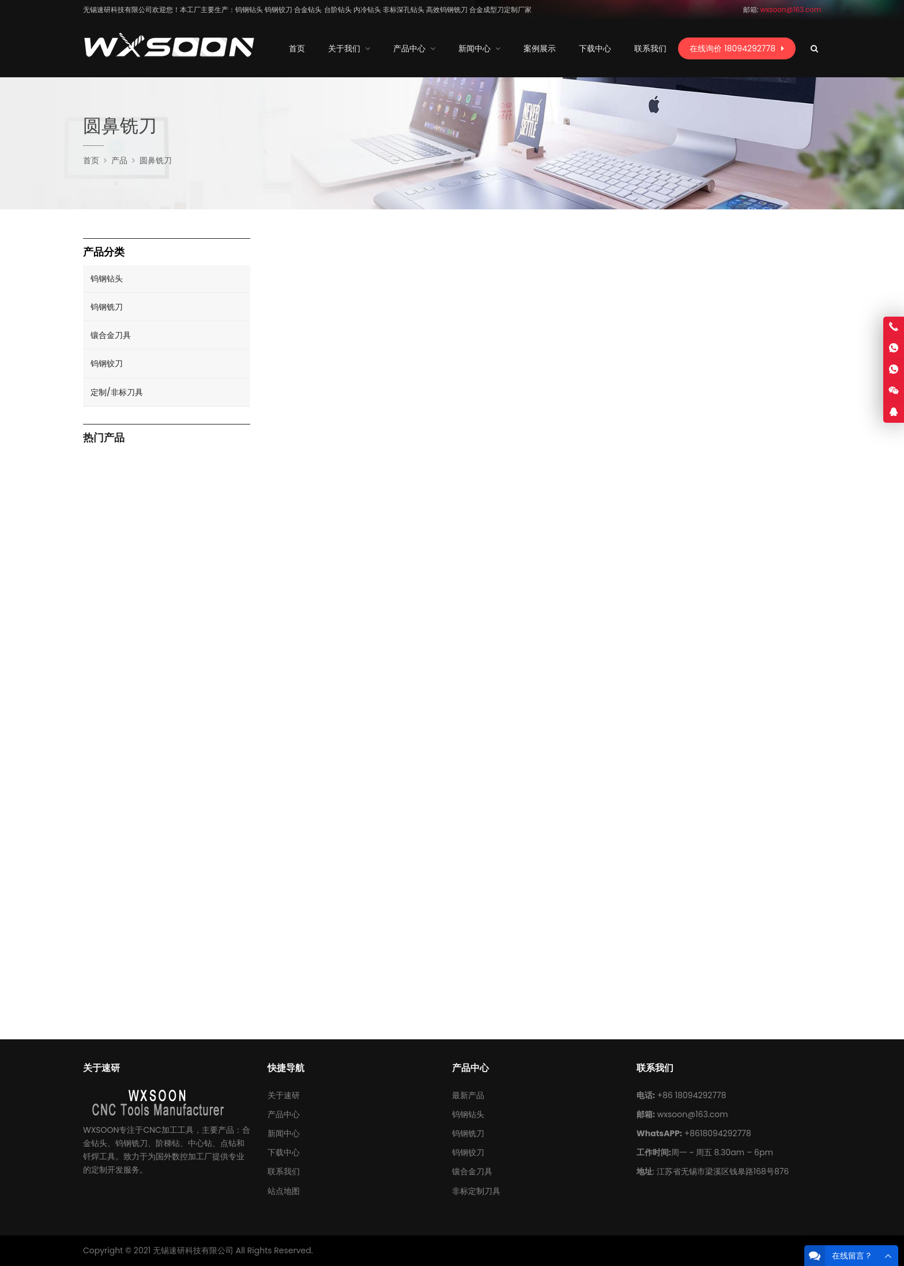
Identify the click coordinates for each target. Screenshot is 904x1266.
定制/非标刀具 (117, 392)
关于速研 (284, 1095)
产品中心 (284, 1114)
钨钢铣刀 (107, 307)
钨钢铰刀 (107, 363)
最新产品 (468, 1095)
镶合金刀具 (111, 335)
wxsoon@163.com (692, 1114)
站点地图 (284, 1191)
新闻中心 (284, 1133)
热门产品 (104, 438)
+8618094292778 (717, 1133)
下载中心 (284, 1152)
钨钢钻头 (107, 278)
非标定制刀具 (476, 1191)
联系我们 (284, 1171)
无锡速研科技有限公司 (193, 1250)
